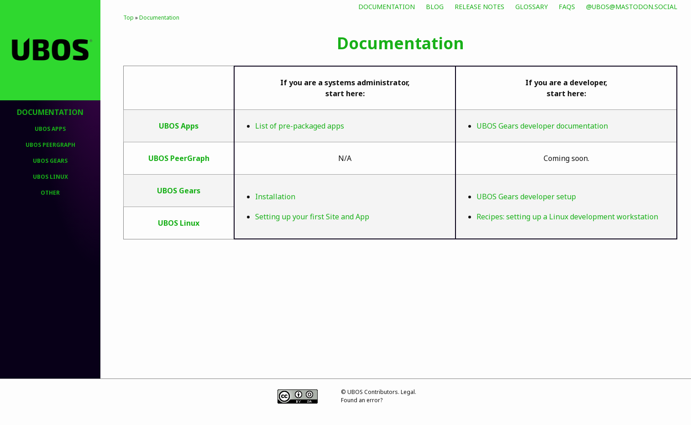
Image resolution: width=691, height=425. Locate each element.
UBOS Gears (50, 161)
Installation (275, 197)
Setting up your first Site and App (312, 217)
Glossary (531, 6)
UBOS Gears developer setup (526, 197)
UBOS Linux (50, 177)
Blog (435, 6)
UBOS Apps (50, 129)
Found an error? (361, 400)
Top (128, 17)
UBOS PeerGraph (50, 145)
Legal (408, 392)
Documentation (386, 6)
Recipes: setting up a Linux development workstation (567, 217)
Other (50, 193)
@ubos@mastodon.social (631, 6)
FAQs (567, 6)
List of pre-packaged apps (299, 126)
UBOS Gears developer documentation (542, 126)
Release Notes (479, 6)
